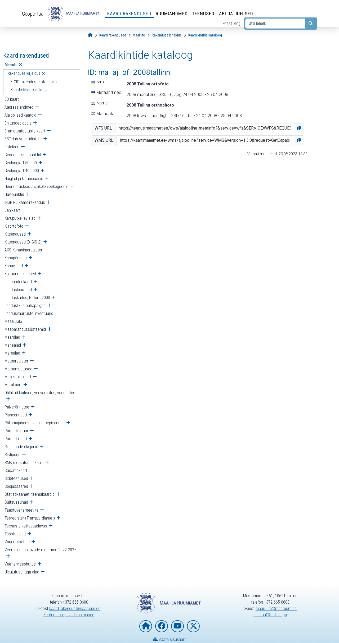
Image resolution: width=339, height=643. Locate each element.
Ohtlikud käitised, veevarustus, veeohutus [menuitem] (40, 392)
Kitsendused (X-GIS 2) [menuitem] (23, 242)
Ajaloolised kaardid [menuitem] (20, 115)
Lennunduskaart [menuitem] (18, 281)
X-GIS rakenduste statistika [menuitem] (33, 81)
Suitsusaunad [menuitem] (16, 502)
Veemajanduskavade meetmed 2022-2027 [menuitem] (40, 549)
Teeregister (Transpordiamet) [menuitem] (30, 518)
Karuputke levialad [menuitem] (20, 218)
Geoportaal (33, 14)
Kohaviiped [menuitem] (14, 265)
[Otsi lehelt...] (275, 24)
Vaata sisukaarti (169, 639)
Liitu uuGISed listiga (270, 614)
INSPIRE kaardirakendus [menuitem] (25, 202)
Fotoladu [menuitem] (12, 146)
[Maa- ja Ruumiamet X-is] (193, 626)
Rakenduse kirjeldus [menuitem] (23, 73)
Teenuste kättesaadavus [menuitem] (26, 526)
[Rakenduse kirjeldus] (167, 35)
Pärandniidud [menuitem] (16, 438)
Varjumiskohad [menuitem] (17, 541)
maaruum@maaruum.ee (276, 608)
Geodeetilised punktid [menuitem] (23, 154)
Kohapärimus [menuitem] (16, 257)
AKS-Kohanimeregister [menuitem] (23, 249)
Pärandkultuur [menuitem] (16, 430)
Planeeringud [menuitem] (16, 414)
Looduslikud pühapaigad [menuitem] (25, 305)
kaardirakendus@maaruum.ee (74, 608)
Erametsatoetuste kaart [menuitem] (25, 131)
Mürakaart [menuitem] (13, 384)
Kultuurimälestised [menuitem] (20, 273)
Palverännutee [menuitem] (17, 407)
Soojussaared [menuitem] (16, 486)
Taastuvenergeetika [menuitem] (21, 510)
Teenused (203, 13)
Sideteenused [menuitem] (16, 478)
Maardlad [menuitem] (12, 337)
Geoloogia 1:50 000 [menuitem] (21, 162)
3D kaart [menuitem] (12, 99)
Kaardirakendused (129, 13)
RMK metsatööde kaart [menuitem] (24, 462)
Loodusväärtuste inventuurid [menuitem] (29, 313)
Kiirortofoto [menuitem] (14, 226)
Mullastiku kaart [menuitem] (18, 376)
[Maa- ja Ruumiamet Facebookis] (161, 626)
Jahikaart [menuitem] (12, 210)
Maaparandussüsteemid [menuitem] (25, 329)
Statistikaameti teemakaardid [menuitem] (30, 494)
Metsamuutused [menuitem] (18, 368)
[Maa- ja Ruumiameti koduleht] (145, 626)
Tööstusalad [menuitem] (15, 533)
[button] (299, 128)
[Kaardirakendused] (112, 35)
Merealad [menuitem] (12, 353)
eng (237, 23)
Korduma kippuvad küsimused (68, 614)
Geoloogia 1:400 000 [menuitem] (22, 170)
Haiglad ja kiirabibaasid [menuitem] (24, 178)
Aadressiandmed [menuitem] (19, 107)
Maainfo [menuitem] (11, 64)
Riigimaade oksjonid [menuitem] (21, 446)
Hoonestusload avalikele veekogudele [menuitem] (36, 186)
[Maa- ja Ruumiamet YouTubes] (177, 626)
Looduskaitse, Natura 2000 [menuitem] (27, 297)
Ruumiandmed (172, 13)
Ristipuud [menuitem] (12, 454)
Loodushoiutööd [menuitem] (18, 289)
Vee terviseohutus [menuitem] (20, 564)
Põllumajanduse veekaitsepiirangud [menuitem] (35, 422)
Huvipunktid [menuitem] (14, 194)
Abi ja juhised (236, 13)
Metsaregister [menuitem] (16, 361)
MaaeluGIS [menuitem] (13, 321)
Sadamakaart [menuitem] (16, 470)
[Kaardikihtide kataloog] (205, 35)
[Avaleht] (90, 35)
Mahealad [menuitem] (13, 345)
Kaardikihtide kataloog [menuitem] (28, 89)
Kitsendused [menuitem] (15, 234)
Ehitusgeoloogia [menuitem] (18, 123)
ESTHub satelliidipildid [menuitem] (23, 138)
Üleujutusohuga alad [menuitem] (22, 572)
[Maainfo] (139, 35)
